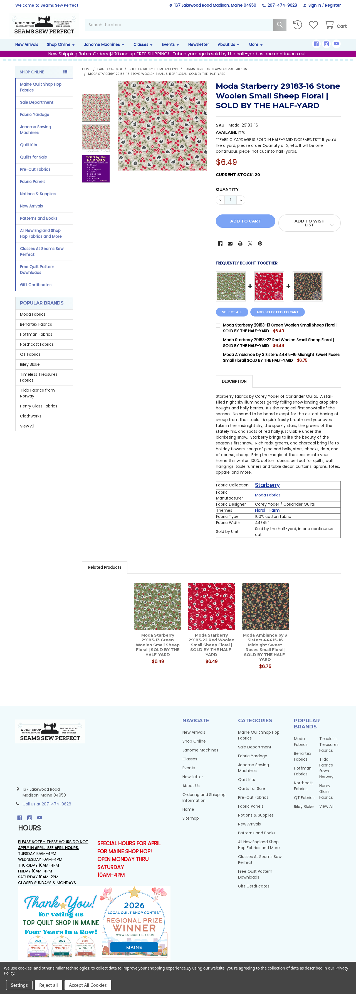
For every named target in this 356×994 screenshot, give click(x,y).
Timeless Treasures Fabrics (39, 383)
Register (333, 5)
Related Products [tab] (104, 573)
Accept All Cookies (88, 985)
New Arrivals (26, 50)
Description (234, 387)
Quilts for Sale (33, 163)
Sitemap (190, 824)
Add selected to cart (280, 318)
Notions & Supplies (38, 200)
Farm (275, 516)
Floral (260, 516)
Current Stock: (238, 180)
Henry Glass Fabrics (38, 412)
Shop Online (61, 50)
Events (170, 50)
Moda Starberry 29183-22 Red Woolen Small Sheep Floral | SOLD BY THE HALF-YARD (211, 651)
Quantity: (227, 195)
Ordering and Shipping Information (204, 803)
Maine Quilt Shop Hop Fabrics (40, 93)
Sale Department (36, 108)
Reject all (48, 985)
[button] (309, 229)
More (256, 50)
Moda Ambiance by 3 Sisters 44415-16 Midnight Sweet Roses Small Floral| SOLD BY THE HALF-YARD (281, 363)
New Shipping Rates (69, 60)
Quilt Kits (28, 151)
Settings (19, 985)
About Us (229, 50)
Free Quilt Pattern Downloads (37, 275)
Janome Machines (104, 50)
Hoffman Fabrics (36, 340)
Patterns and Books (38, 224)
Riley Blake (30, 370)
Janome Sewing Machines (35, 136)
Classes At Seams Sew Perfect (41, 257)
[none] (162, 132)
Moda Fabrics (33, 320)
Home (188, 815)
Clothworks (30, 422)
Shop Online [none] (32, 78)
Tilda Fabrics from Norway (37, 399)
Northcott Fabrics (37, 350)
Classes (143, 50)
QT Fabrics (30, 360)
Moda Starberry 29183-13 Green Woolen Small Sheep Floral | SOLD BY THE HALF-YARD (158, 651)
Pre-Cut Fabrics (35, 175)
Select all (232, 318)
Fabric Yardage (34, 120)
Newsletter (198, 50)
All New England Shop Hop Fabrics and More (41, 239)
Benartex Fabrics (36, 330)
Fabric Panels (32, 188)
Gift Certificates (35, 291)
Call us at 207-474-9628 (47, 810)
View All (27, 432)
